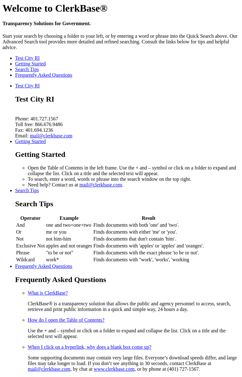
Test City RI (27, 58)
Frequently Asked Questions (43, 75)
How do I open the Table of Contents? (66, 320)
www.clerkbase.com (114, 369)
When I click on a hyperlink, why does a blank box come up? (89, 347)
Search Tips (27, 69)
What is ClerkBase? (48, 293)
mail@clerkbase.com (51, 135)
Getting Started (30, 63)
